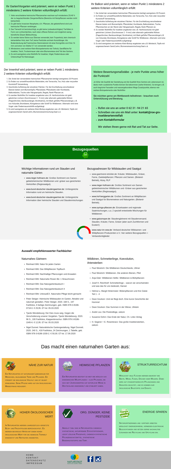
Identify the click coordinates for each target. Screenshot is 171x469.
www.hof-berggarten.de (102, 196)
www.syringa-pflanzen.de (103, 207)
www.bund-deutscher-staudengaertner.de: (45, 189)
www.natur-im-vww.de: (102, 230)
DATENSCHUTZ (36, 461)
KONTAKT (32, 458)
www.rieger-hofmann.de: (37, 178)
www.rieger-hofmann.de (103, 185)
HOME (30, 455)
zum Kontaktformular (111, 119)
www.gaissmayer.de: (101, 219)
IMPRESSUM (34, 463)
